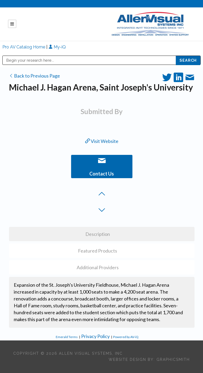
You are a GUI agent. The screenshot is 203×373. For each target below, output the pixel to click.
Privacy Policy (95, 336)
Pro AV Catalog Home (24, 47)
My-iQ (57, 47)
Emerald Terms (67, 337)
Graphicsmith (173, 359)
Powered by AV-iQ (126, 337)
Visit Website (101, 141)
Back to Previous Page (34, 76)
